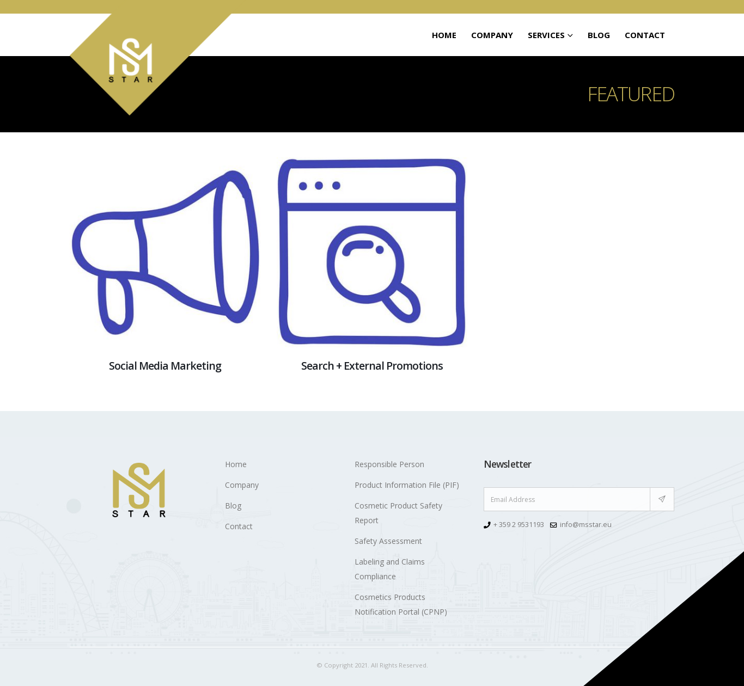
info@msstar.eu (586, 524)
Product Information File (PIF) (407, 485)
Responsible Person (389, 464)
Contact (645, 34)
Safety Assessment (388, 541)
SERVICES (546, 34)
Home (444, 34)
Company (492, 34)
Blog (599, 34)
